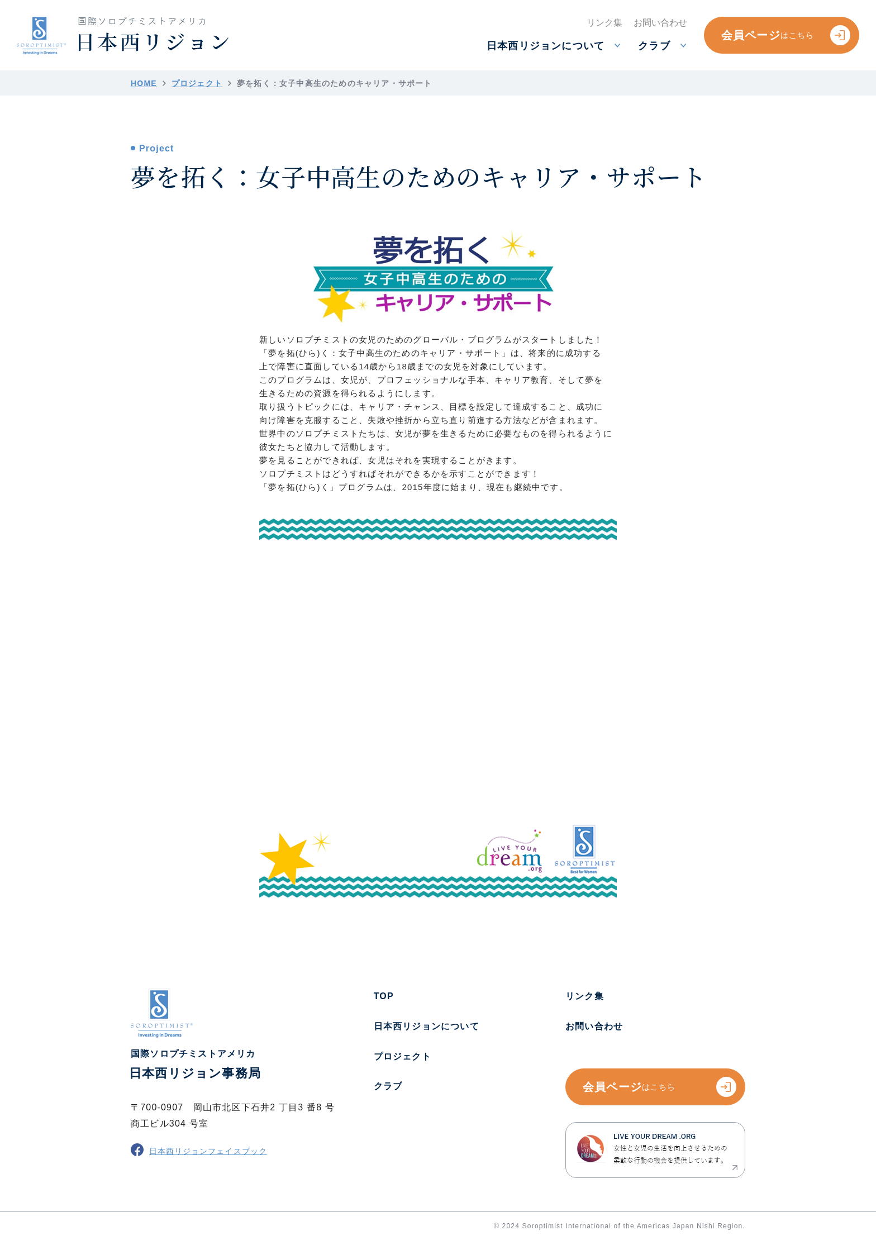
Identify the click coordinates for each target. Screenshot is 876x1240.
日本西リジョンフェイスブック (199, 1149)
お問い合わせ (594, 1026)
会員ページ (785, 35)
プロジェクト (197, 83)
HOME (144, 83)
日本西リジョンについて (426, 1026)
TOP (384, 996)
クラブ (388, 1086)
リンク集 (584, 996)
